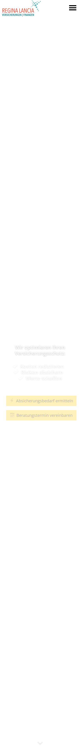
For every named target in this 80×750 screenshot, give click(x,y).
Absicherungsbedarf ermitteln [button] (41, 401)
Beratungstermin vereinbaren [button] (41, 415)
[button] (40, 745)
